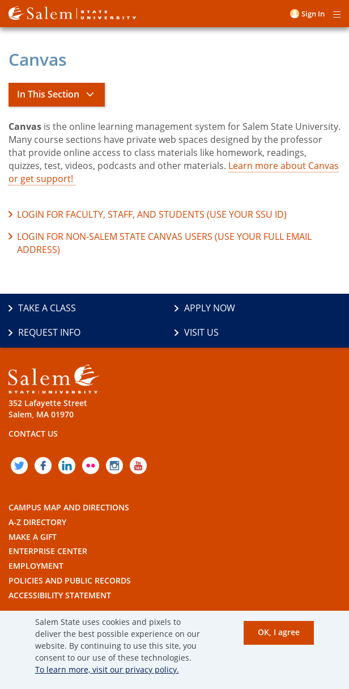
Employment (35, 565)
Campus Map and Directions (68, 507)
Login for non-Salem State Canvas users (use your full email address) (164, 243)
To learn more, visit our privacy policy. (107, 669)
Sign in (313, 14)
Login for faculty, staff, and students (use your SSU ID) (152, 214)
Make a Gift (32, 536)
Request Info (49, 332)
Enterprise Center (47, 551)
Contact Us (33, 433)
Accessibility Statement (59, 595)
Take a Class (47, 308)
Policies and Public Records (69, 580)
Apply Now (209, 308)
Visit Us (201, 332)
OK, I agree (279, 632)
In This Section (48, 94)
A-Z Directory (37, 522)
